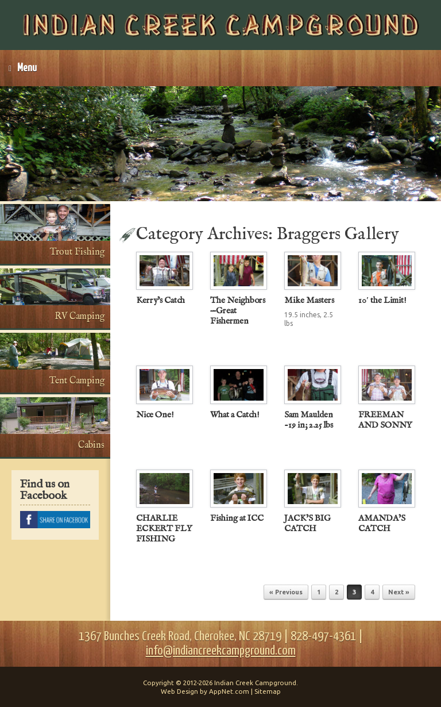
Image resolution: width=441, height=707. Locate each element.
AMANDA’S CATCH (381, 523)
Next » (398, 592)
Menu (23, 68)
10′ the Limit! (382, 300)
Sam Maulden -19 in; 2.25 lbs (308, 420)
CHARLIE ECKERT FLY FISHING (164, 528)
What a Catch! (235, 414)
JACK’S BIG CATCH (307, 523)
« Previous (286, 592)
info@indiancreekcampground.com (221, 651)
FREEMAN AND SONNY (385, 420)
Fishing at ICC (237, 518)
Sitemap (267, 691)
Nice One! (155, 414)
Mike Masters (309, 300)
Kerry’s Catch (160, 300)
